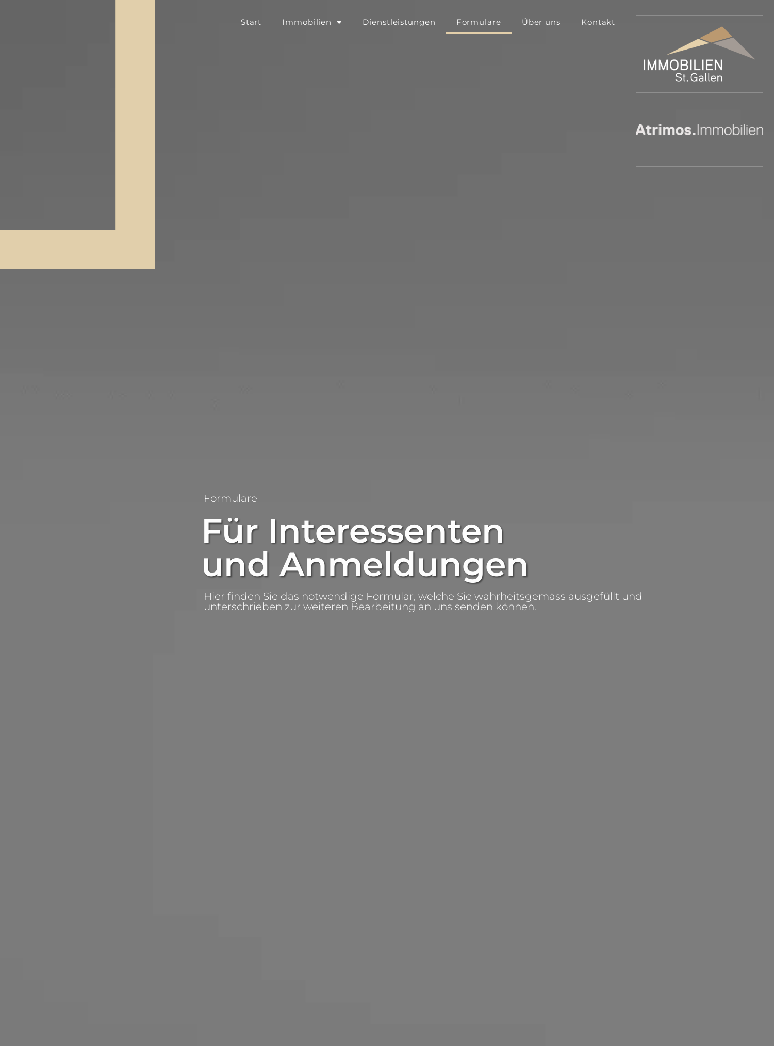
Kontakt (598, 22)
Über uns (541, 22)
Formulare (478, 22)
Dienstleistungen (399, 22)
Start (251, 22)
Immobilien (312, 22)
